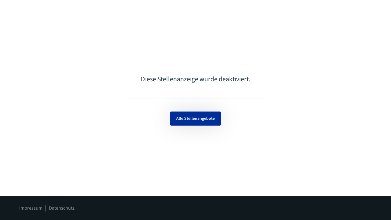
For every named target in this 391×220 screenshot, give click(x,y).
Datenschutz (62, 208)
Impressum (30, 208)
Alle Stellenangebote (195, 119)
